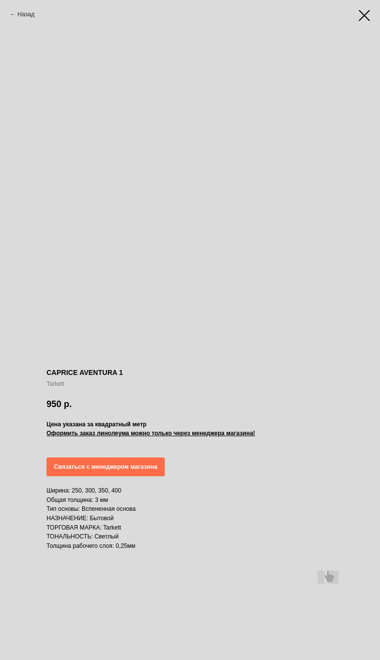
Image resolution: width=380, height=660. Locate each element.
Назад (25, 14)
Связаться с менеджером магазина (105, 466)
